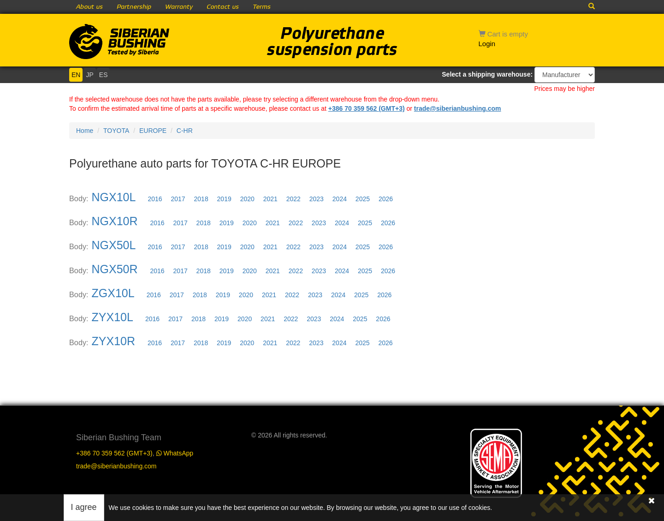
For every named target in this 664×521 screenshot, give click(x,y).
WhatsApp (174, 453)
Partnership (134, 7)
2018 (201, 199)
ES (103, 74)
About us (89, 7)
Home (84, 130)
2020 (247, 199)
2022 (293, 199)
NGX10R (115, 221)
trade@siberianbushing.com (457, 108)
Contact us (223, 7)
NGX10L (114, 197)
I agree (84, 507)
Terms (262, 7)
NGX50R (115, 269)
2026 (386, 199)
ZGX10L (113, 293)
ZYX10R (113, 341)
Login (487, 44)
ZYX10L (112, 317)
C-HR (185, 130)
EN (75, 74)
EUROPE (152, 130)
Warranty (179, 7)
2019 (224, 199)
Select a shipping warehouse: (487, 74)
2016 (155, 199)
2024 (339, 199)
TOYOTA (116, 130)
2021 (270, 199)
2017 (178, 199)
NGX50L (114, 245)
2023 (316, 199)
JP (89, 74)
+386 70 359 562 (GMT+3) (366, 108)
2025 (363, 199)
